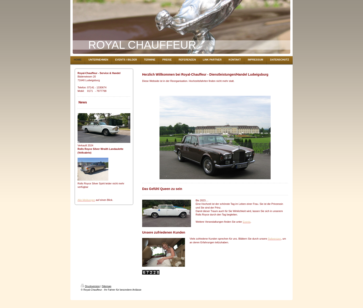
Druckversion (90, 286)
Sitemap (106, 286)
